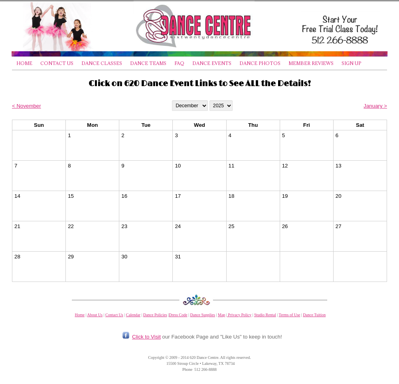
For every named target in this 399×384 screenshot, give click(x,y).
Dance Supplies (202, 315)
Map (221, 315)
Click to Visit (146, 337)
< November (26, 106)
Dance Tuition (314, 315)
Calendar (133, 315)
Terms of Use (289, 315)
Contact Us (114, 315)
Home (79, 315)
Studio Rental (265, 315)
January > (375, 106)
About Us (95, 315)
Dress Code (178, 315)
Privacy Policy (239, 315)
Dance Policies (155, 315)
